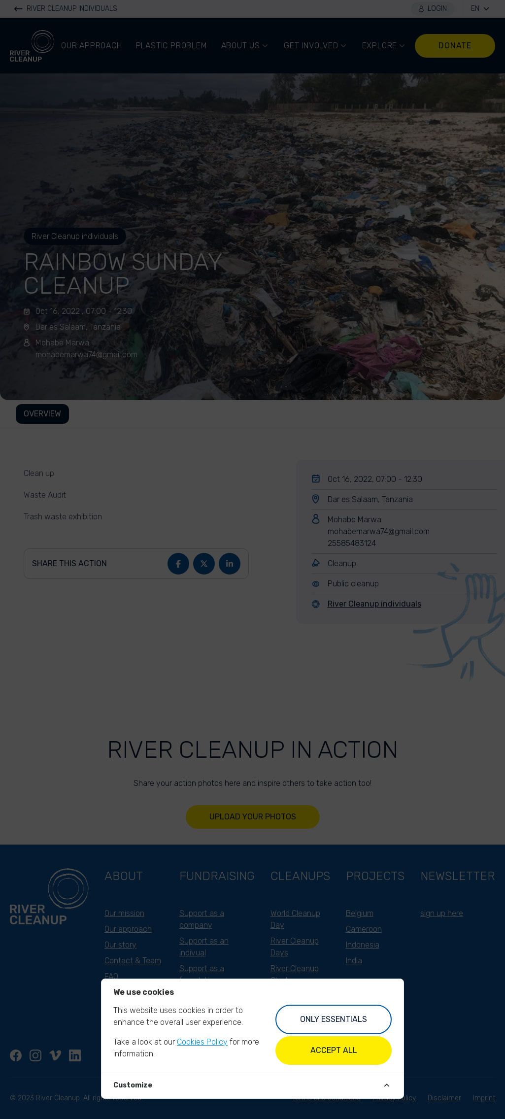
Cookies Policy (202, 1042)
